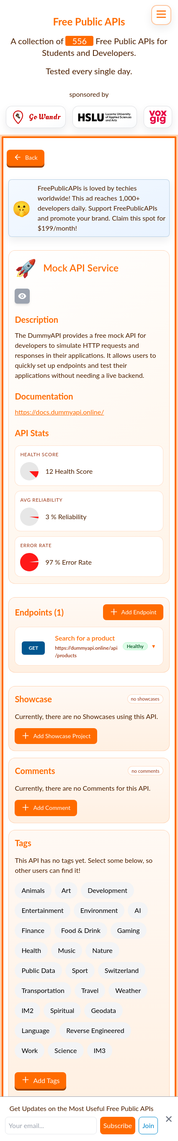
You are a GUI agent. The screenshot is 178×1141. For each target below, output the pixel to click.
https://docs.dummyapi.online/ (59, 412)
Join (148, 1125)
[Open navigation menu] (161, 15)
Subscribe (117, 1125)
